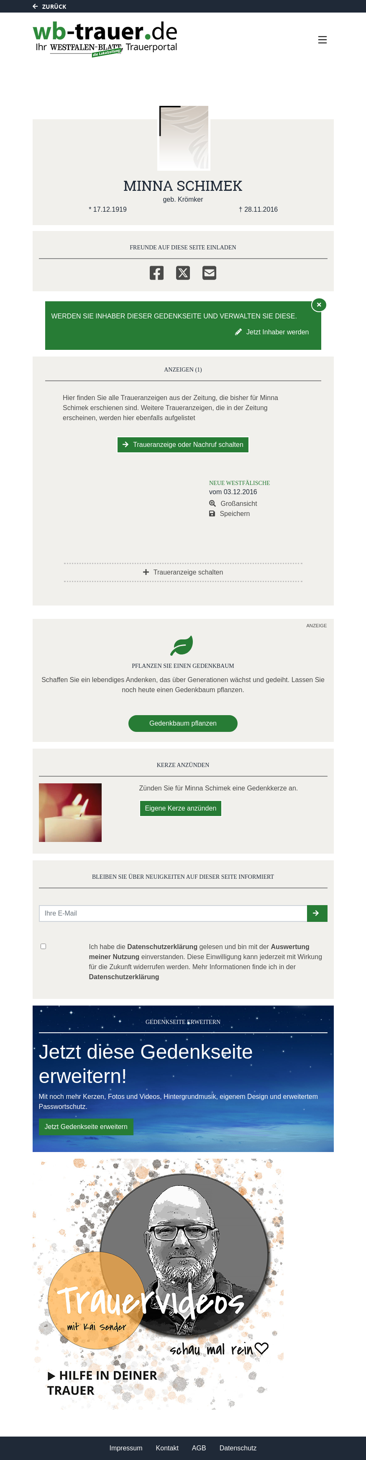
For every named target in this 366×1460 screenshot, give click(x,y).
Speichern (229, 513)
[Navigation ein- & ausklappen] (322, 40)
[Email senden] (173, 913)
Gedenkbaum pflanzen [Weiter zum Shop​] (183, 723)
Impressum (125, 1448)
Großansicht (233, 503)
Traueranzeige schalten (183, 572)
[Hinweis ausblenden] (319, 305)
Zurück (49, 6)
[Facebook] (157, 271)
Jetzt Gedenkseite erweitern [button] (86, 1126)
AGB (199, 1448)
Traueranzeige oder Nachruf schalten (183, 444)
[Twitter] (183, 271)
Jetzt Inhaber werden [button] (272, 332)
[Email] (209, 271)
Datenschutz (238, 1448)
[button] (317, 913)
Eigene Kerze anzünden (181, 808)
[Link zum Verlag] (105, 40)
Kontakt (167, 1448)
